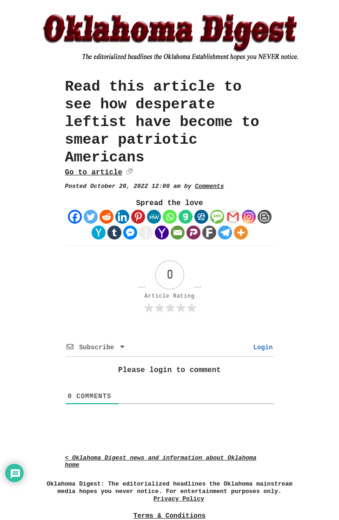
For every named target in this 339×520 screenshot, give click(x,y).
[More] (241, 233)
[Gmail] (233, 217)
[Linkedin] (122, 217)
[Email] (178, 233)
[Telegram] (225, 233)
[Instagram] (249, 217)
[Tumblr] (114, 233)
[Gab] (186, 217)
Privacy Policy (178, 498)
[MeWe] (154, 217)
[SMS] (217, 217)
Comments (209, 186)
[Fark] (209, 233)
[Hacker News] (99, 233)
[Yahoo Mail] (162, 233)
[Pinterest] (138, 217)
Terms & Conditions (169, 516)
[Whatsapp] (170, 217)
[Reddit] (106, 217)
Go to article (93, 172)
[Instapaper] (146, 233)
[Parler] (193, 233)
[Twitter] (91, 217)
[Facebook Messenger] (130, 233)
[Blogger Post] (265, 217)
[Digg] (201, 217)
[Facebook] (75, 217)
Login (261, 347)
